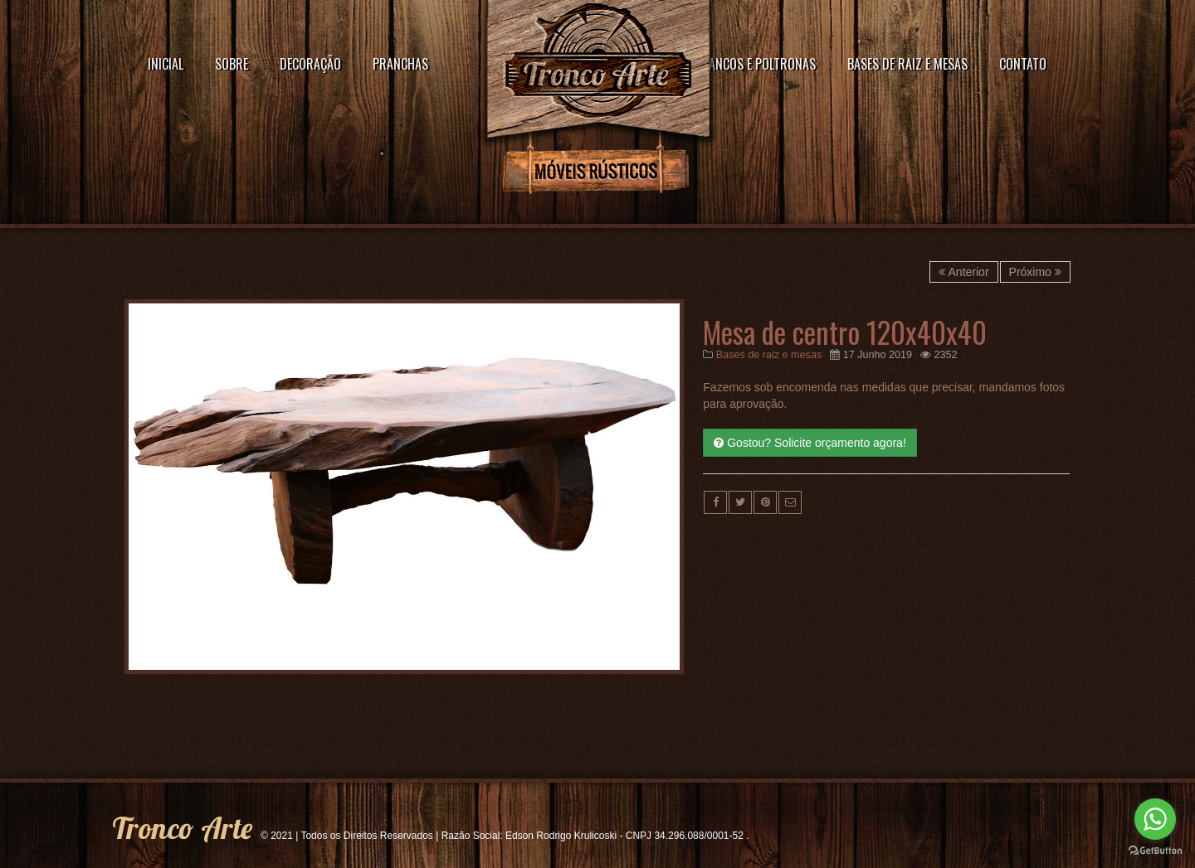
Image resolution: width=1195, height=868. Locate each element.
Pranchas (400, 64)
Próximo (1035, 272)
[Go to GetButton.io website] (1155, 851)
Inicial (165, 64)
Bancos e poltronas (759, 64)
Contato (1022, 64)
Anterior (963, 272)
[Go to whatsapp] (1155, 819)
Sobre (231, 64)
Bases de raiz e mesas (907, 64)
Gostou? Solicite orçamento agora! (809, 442)
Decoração (310, 64)
